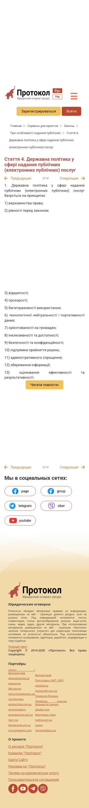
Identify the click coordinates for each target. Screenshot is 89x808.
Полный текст (17, 647)
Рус (57, 91)
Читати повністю (44, 385)
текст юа (13, 720)
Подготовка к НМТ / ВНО (49, 680)
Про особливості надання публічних (35, 133)
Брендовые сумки (45, 714)
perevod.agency (17, 709)
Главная (16, 126)
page (20, 491)
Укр (57, 96)
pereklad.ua (41, 685)
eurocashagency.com (20, 730)
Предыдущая (21, 178)
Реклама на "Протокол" (27, 766)
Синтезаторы (15, 699)
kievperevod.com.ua (19, 725)
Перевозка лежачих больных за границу (51, 703)
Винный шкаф (43, 675)
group (56, 491)
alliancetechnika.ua (18, 678)
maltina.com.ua (43, 720)
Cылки (38, 725)
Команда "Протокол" (25, 753)
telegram (20, 506)
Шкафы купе (42, 709)
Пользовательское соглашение (33, 779)
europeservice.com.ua (20, 714)
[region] (44, 43)
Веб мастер (14, 688)
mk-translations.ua (45, 730)
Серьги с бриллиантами (21, 672)
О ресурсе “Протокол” (25, 746)
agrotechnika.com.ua (20, 704)
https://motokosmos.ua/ (21, 694)
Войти (71, 111)
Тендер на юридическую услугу (33, 773)
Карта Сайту (18, 759)
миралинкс (14, 683)
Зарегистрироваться (38, 111)
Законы (69, 126)
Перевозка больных (46, 696)
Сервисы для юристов (43, 126)
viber (56, 506)
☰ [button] (74, 97)
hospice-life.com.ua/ (46, 690)
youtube (20, 520)
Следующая (69, 178)
